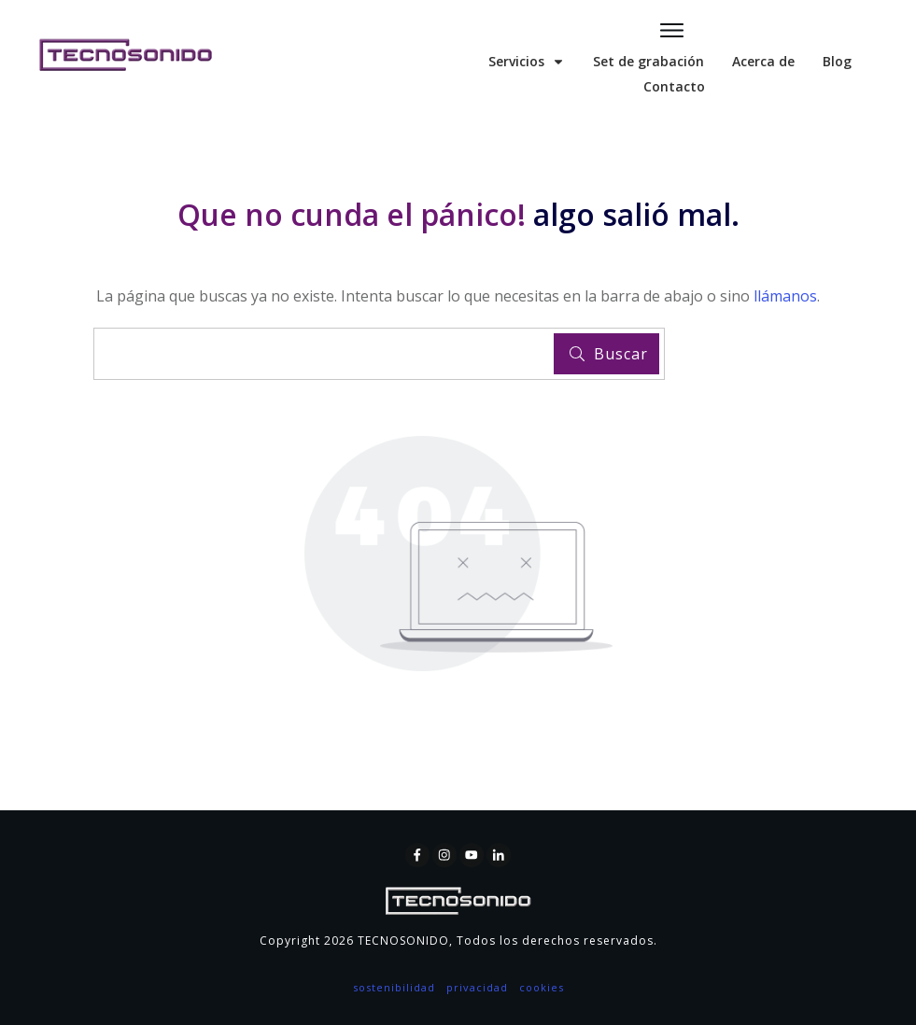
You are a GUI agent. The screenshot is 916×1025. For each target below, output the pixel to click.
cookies (541, 987)
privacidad (477, 987)
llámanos (785, 296)
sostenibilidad (394, 987)
